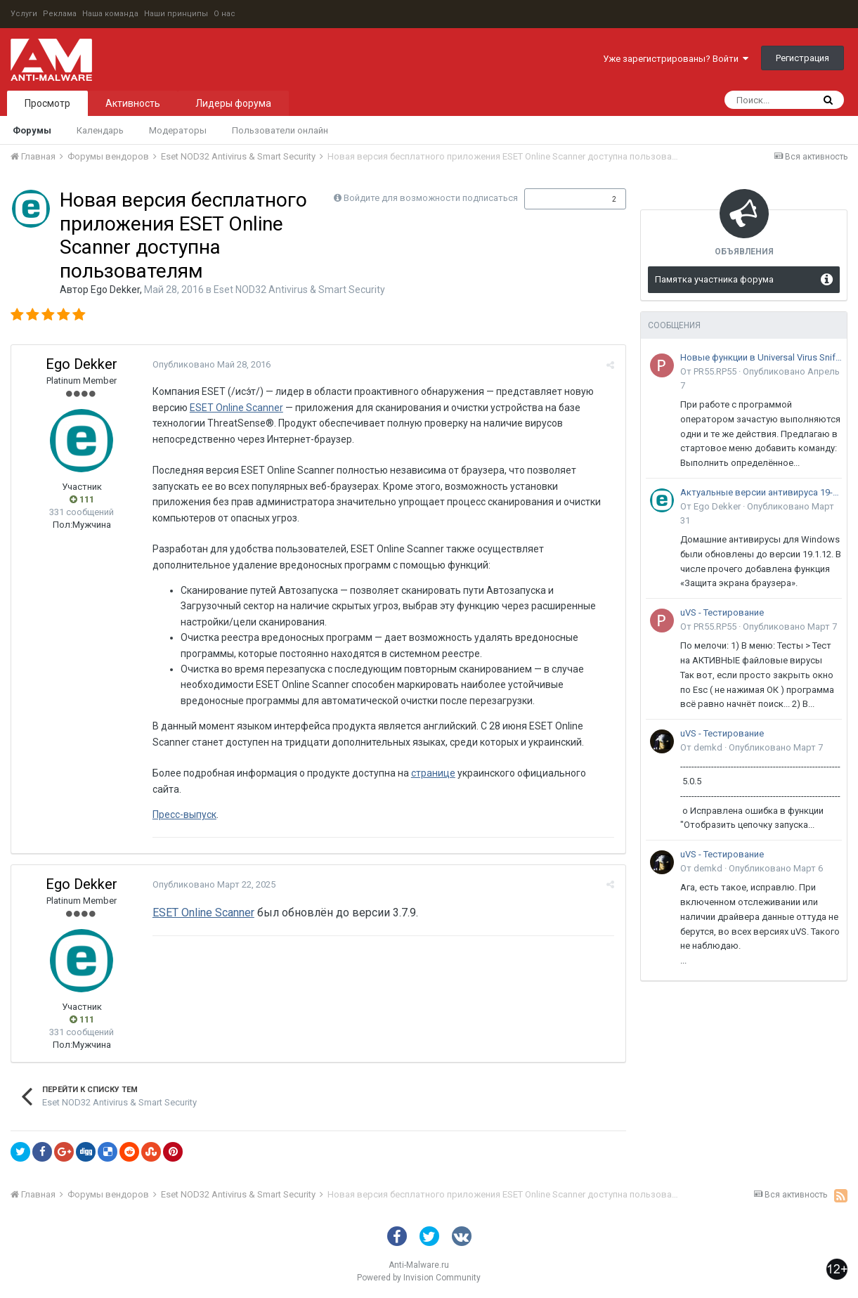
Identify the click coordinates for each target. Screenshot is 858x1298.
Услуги (24, 13)
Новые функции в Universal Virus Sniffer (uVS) (761, 357)
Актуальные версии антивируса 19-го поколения (761, 492)
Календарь (100, 130)
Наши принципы (176, 13)
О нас (224, 13)
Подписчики (560, 199)
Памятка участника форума (714, 279)
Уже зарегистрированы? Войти (675, 58)
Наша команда (110, 13)
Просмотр (47, 103)
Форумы (32, 130)
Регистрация (802, 58)
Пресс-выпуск (184, 814)
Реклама (60, 13)
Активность (132, 103)
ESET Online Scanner (235, 407)
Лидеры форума (233, 103)
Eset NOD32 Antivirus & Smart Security (299, 289)
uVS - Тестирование (722, 612)
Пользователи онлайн (280, 130)
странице (432, 773)
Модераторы (178, 130)
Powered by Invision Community (419, 1278)
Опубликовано (211, 364)
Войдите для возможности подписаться (431, 198)
